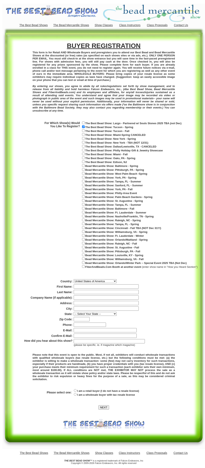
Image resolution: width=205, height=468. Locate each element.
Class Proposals (157, 25)
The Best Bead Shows (33, 25)
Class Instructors (129, 25)
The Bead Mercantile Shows (71, 25)
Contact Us (181, 25)
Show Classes (104, 25)
